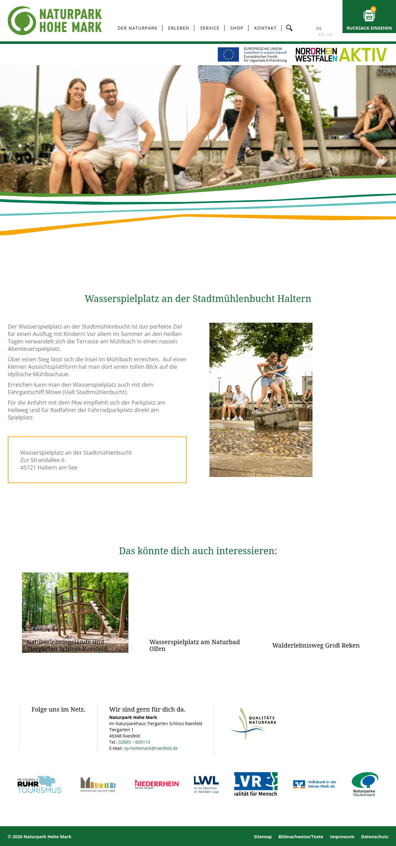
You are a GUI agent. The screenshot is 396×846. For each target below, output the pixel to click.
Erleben (179, 28)
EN (322, 34)
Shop (236, 28)
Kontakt (265, 28)
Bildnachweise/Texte (300, 837)
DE (319, 28)
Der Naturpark (137, 28)
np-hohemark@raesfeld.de (151, 748)
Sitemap (263, 837)
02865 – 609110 (134, 742)
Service (210, 28)
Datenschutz (374, 837)
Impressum (342, 837)
